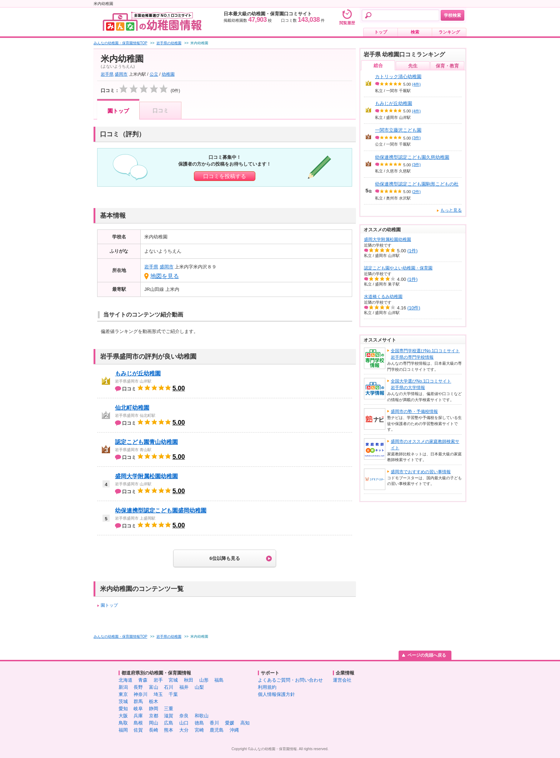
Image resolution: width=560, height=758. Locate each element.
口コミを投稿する (224, 176)
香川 (214, 723)
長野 (138, 687)
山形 (204, 680)
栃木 (153, 701)
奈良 (184, 715)
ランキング (449, 32)
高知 (245, 723)
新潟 (123, 687)
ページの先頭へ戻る (427, 655)
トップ (380, 32)
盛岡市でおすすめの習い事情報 (421, 471)
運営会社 (342, 680)
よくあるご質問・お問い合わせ (290, 680)
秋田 (188, 680)
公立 (154, 74)
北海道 (125, 680)
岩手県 (107, 74)
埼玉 (158, 694)
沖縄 (234, 730)
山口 (184, 723)
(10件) (414, 307)
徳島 (199, 723)
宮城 (173, 680)
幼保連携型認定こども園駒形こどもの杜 (417, 184)
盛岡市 (121, 74)
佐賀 (138, 730)
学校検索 (452, 15)
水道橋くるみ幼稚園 (383, 296)
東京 (123, 694)
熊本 (168, 730)
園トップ (118, 111)
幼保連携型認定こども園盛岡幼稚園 (160, 510)
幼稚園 (168, 74)
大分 (184, 730)
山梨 (199, 687)
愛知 (123, 708)
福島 (219, 680)
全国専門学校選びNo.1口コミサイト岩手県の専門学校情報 (425, 354)
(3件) (416, 138)
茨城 (123, 701)
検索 (415, 32)
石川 (168, 687)
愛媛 (229, 723)
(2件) (416, 192)
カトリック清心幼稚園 (398, 76)
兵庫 (138, 715)
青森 (143, 680)
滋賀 (168, 715)
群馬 (138, 701)
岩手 (158, 680)
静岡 (153, 708)
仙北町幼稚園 (132, 408)
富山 (153, 687)
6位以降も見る (224, 558)
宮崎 (199, 730)
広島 (168, 723)
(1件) (413, 250)
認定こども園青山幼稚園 (146, 442)
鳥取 (123, 723)
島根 (138, 723)
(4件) (416, 84)
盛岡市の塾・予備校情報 (414, 411)
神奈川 (141, 694)
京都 (153, 715)
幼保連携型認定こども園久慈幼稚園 (412, 157)
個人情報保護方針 (276, 694)
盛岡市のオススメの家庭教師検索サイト (425, 444)
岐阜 (138, 708)
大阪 (123, 715)
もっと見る (451, 210)
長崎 (153, 730)
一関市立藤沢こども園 (398, 130)
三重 (168, 708)
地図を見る (164, 276)
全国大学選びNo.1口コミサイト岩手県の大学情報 (421, 384)
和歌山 (202, 715)
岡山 (153, 723)
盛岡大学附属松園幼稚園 (146, 476)
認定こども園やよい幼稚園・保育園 (398, 268)
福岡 (123, 730)
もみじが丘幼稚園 (138, 373)
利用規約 (267, 687)
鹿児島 (217, 730)
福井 (184, 687)
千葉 (173, 694)
